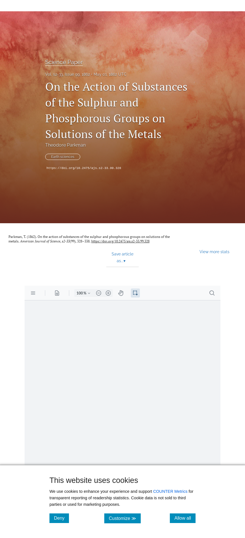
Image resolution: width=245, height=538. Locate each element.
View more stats (214, 251)
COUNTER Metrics (170, 491)
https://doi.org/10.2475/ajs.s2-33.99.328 (84, 168)
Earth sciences (62, 157)
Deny (61, 517)
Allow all (185, 517)
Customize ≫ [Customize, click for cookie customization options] (125, 518)
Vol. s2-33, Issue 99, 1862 (67, 74)
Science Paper (64, 62)
